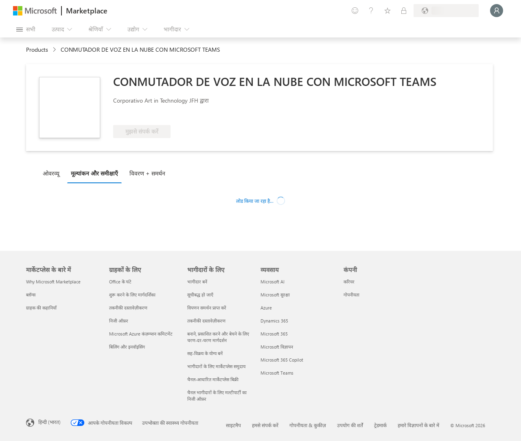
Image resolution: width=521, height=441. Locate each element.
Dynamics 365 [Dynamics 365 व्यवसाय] (274, 321)
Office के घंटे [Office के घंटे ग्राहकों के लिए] (120, 282)
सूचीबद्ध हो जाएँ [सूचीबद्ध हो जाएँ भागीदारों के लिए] (200, 295)
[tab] (53, 173)
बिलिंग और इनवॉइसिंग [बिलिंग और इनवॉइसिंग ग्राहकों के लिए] (127, 347)
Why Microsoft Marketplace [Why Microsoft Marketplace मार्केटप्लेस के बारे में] (53, 282)
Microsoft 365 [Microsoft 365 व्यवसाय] (274, 334)
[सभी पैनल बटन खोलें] (26, 29)
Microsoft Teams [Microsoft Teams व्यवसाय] (276, 373)
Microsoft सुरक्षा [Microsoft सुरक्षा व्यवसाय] (275, 295)
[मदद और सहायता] (371, 10)
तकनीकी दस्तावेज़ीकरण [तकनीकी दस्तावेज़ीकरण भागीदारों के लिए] (206, 321)
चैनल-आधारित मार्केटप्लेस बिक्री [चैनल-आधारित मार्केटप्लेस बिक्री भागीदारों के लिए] (213, 379)
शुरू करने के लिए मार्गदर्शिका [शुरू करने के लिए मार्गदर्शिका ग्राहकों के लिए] (132, 295)
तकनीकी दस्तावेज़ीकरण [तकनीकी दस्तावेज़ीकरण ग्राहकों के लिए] (128, 308)
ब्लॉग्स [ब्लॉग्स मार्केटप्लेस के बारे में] (30, 295)
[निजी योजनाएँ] (403, 10)
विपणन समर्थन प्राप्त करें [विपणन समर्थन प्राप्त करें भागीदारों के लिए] (206, 308)
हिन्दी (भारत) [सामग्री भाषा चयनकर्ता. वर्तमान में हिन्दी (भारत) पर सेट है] (49, 422)
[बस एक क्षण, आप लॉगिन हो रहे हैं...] (496, 10)
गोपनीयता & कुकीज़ (307, 425)
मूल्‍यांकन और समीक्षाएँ (94, 173)
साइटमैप (233, 425)
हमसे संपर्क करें (265, 425)
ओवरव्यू (51, 173)
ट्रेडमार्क (380, 425)
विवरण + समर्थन (147, 173)
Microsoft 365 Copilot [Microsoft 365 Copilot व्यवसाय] (281, 360)
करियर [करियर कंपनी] (349, 282)
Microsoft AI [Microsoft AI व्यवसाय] (272, 282)
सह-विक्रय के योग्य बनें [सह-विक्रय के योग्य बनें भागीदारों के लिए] (205, 353)
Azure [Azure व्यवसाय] (266, 308)
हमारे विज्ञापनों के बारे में (418, 425)
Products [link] (37, 49)
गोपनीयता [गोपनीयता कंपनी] (351, 295)
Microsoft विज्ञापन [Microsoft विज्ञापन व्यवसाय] (276, 347)
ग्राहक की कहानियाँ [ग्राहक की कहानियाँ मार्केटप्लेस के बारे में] (41, 308)
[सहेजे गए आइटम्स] (387, 10)
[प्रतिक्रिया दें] (354, 10)
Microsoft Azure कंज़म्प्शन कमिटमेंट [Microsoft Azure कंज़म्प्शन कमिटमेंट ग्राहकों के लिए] (141, 334)
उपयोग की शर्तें (350, 425)
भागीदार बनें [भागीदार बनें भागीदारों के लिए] (197, 282)
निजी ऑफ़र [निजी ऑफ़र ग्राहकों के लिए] (118, 321)
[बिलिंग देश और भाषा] (446, 10)
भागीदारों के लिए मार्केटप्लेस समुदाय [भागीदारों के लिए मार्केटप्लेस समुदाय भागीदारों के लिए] (216, 366)
